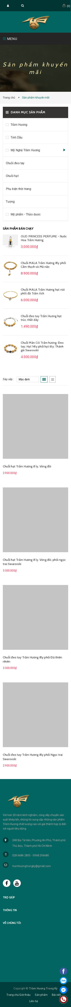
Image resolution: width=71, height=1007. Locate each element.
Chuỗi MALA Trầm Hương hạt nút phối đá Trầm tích (43, 291)
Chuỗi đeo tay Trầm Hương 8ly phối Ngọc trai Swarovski (32, 757)
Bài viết (56, 994)
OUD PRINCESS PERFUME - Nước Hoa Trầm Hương (44, 238)
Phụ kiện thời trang (18, 189)
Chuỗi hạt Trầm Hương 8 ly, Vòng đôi (27, 466)
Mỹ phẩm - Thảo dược (26, 214)
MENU (10, 39)
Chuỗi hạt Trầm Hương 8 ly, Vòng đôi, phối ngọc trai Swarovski (34, 562)
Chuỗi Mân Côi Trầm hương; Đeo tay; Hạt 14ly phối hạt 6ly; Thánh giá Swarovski (42, 346)
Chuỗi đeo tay (15, 163)
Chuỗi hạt (12, 176)
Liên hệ (33, 1001)
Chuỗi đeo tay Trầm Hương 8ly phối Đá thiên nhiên (32, 659)
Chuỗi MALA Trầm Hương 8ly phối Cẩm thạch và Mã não (43, 264)
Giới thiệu (24, 994)
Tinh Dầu (17, 137)
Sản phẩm (41, 994)
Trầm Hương (19, 124)
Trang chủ (10, 97)
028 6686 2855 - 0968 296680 (30, 855)
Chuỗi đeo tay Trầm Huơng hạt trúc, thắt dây (41, 318)
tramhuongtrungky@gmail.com (31, 866)
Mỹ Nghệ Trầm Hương (25, 150)
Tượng (10, 201)
